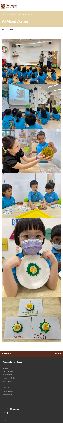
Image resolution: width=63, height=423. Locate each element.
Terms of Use (6, 397)
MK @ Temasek (7, 381)
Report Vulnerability (8, 391)
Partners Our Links (9, 378)
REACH (5, 388)
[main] (31, 184)
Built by (11, 412)
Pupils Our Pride (8, 371)
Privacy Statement (8, 394)
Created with (12, 408)
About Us (6, 368)
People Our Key (8, 375)
